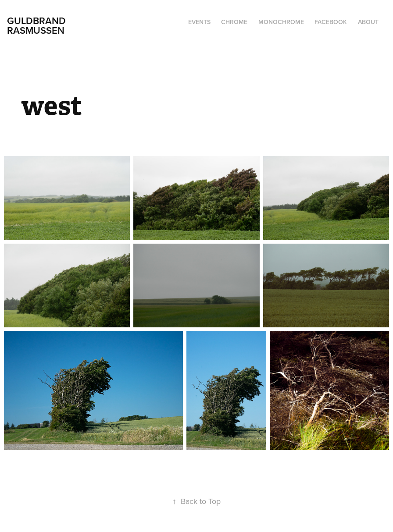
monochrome (281, 22)
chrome (234, 22)
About (368, 22)
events (199, 22)
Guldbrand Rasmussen (37, 25)
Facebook (330, 22)
